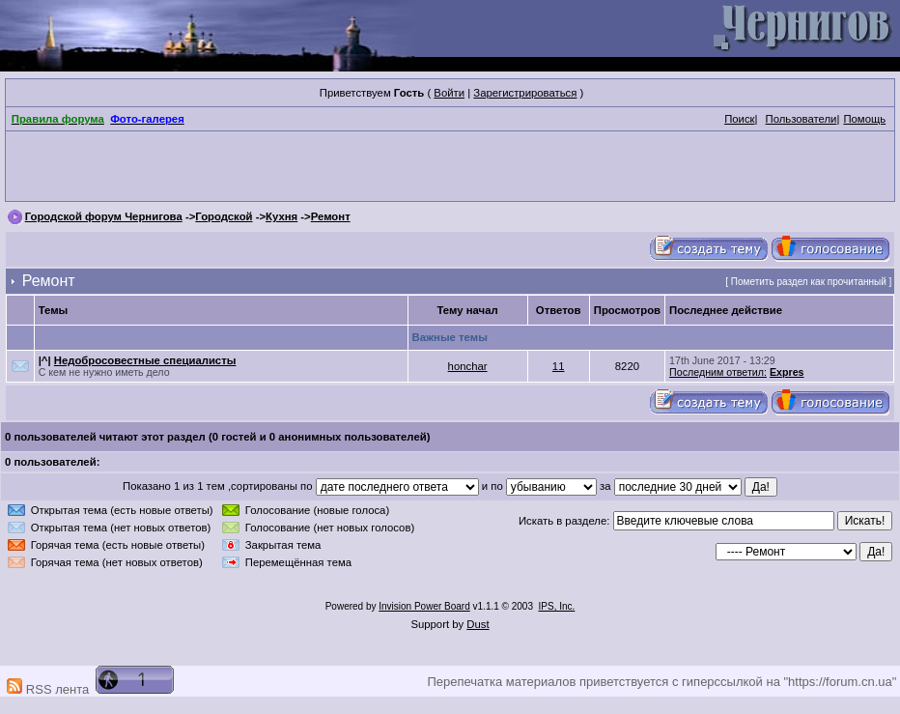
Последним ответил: (718, 372)
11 (558, 366)
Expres (787, 372)
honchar (468, 366)
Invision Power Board (424, 606)
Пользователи (801, 119)
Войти (449, 93)
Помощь (864, 119)
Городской (223, 216)
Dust (477, 624)
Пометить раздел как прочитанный (808, 281)
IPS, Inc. (557, 606)
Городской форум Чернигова (104, 216)
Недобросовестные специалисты (145, 360)
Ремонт (331, 216)
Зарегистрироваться (525, 93)
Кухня (281, 216)
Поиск (739, 119)
